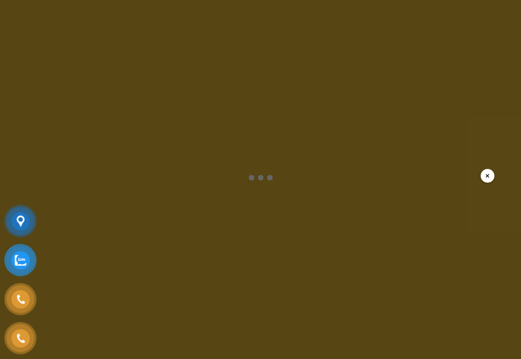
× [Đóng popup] (487, 175)
